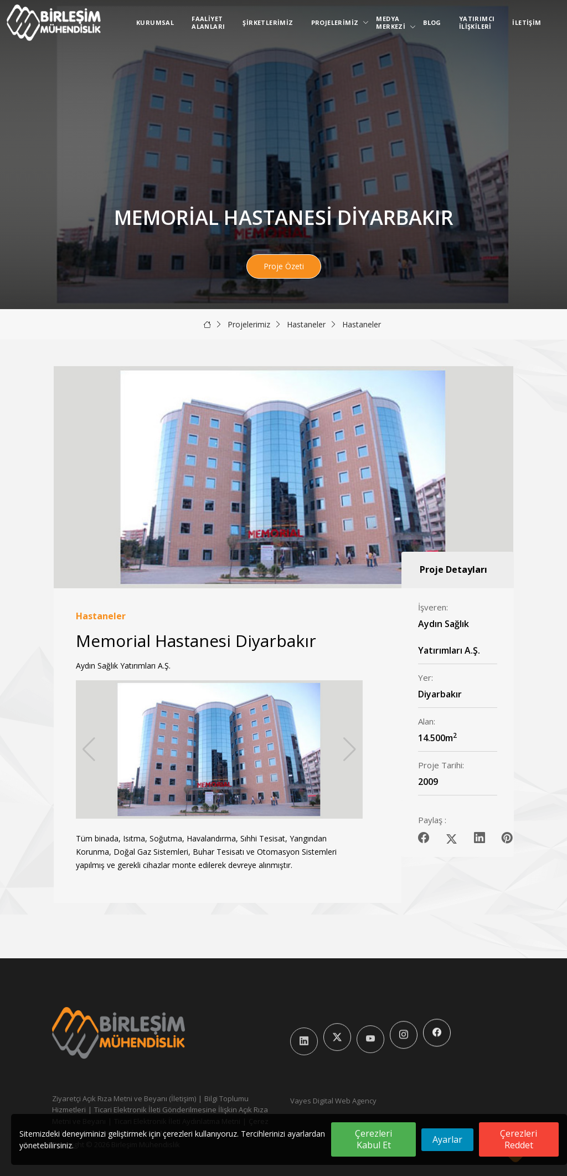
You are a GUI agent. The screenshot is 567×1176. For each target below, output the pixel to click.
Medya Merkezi (393, 22)
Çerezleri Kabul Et (373, 1139)
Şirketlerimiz (268, 22)
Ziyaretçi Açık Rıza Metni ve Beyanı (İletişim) (124, 1098)
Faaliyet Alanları (208, 22)
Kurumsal (155, 22)
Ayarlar (447, 1139)
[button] (349, 749)
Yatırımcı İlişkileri (477, 22)
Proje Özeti (284, 266)
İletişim (526, 22)
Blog (432, 22)
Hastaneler (306, 324)
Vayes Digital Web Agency (333, 1101)
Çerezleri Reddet (518, 1139)
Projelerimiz (337, 22)
